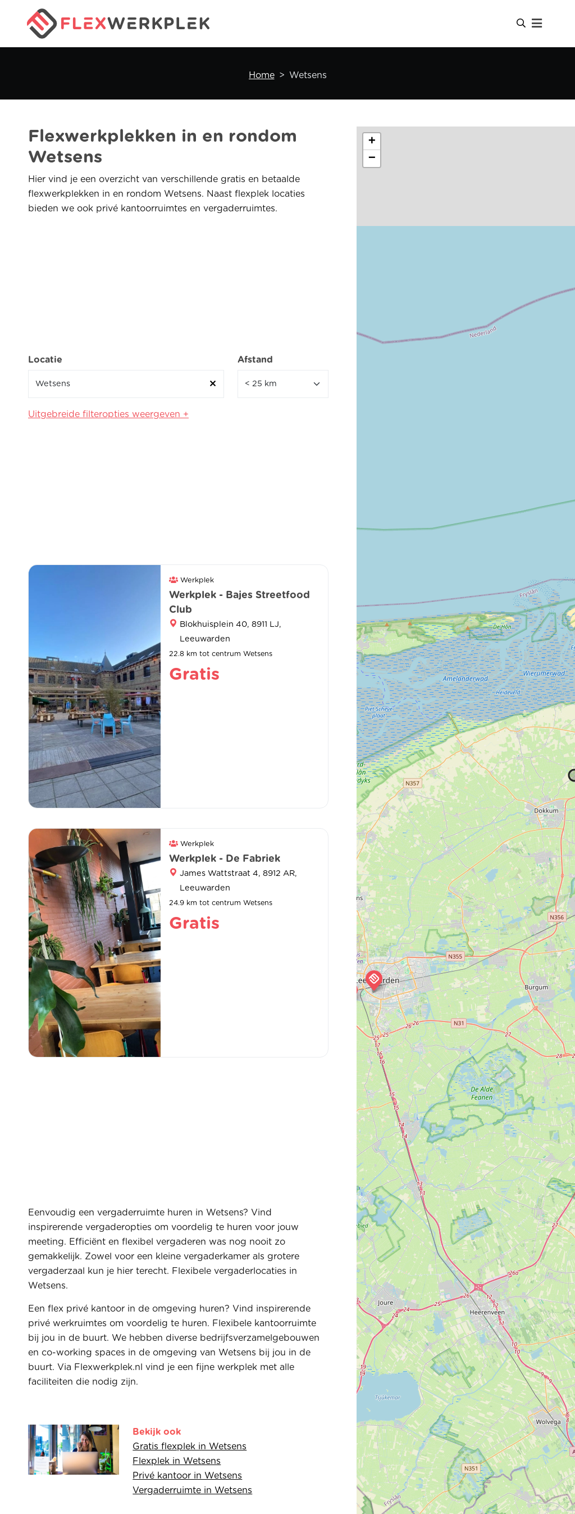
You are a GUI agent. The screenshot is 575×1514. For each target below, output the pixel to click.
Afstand (255, 359)
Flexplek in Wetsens (177, 1461)
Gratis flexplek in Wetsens (190, 1446)
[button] (374, 980)
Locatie (45, 359)
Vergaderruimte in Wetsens (192, 1490)
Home (262, 75)
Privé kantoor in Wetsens (187, 1475)
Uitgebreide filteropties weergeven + (108, 414)
